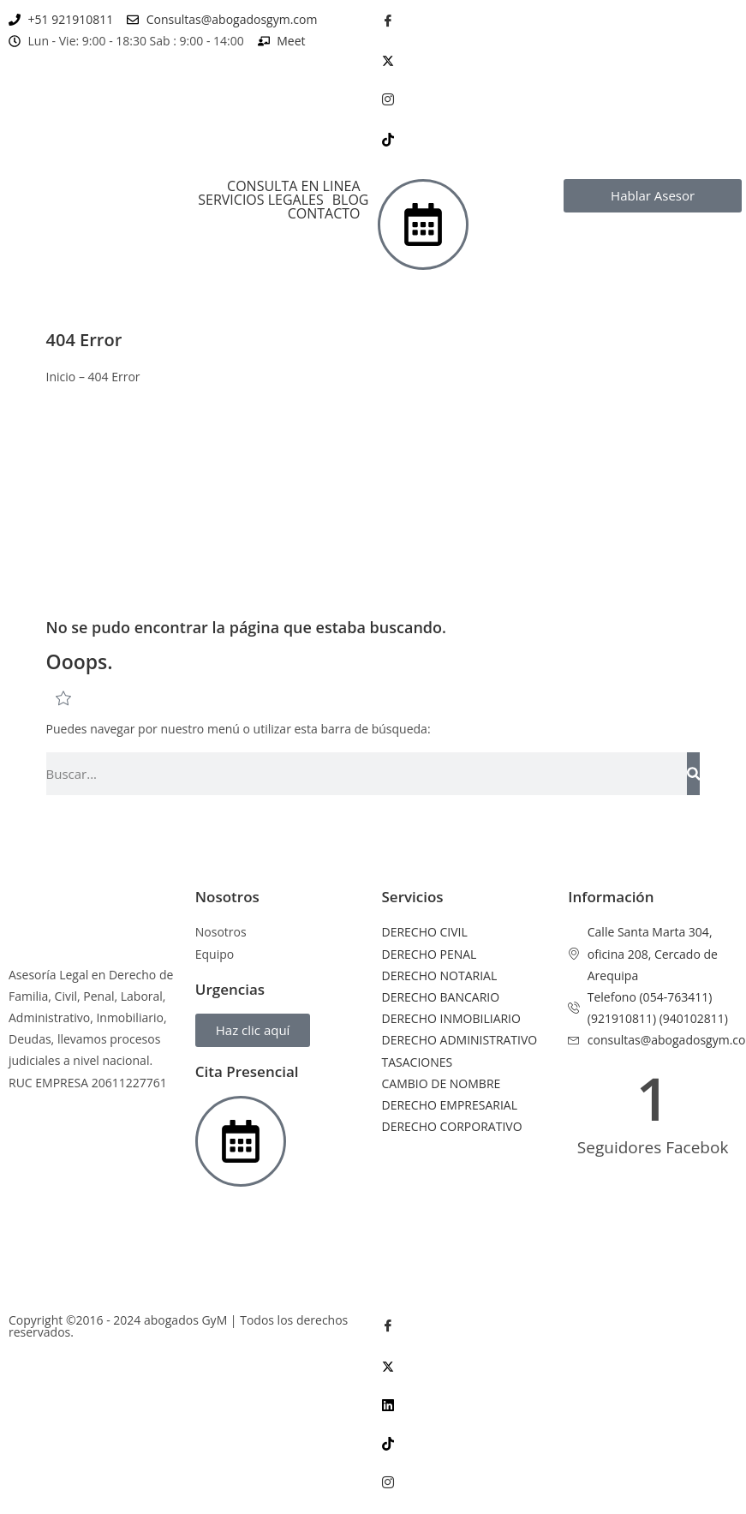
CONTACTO (324, 213)
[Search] (694, 773)
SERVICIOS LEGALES (260, 199)
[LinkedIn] (560, 1404)
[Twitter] (560, 59)
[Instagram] (560, 99)
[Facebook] (560, 20)
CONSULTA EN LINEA (293, 186)
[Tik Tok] (560, 138)
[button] (297, 186)
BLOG (350, 199)
